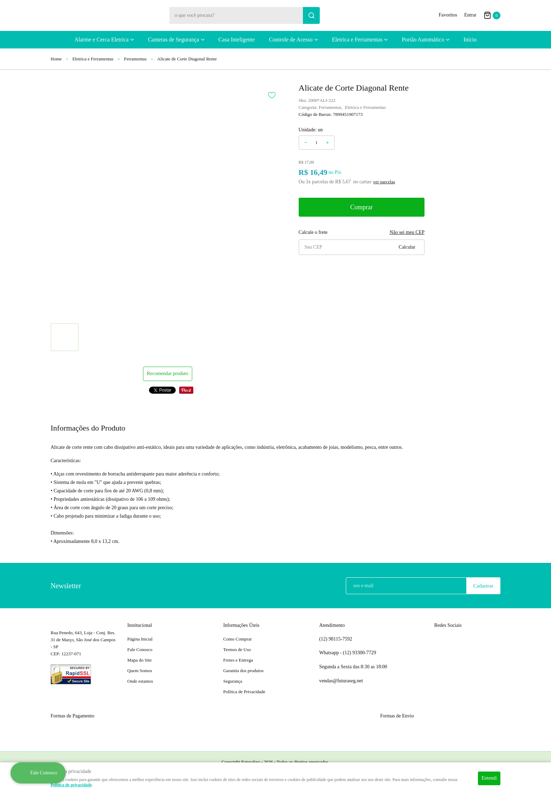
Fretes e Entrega (238, 660)
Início (470, 39)
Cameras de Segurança (173, 39)
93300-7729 (360, 652)
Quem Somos (139, 670)
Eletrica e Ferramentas (357, 39)
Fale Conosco (139, 649)
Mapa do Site (139, 660)
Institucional (139, 625)
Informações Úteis (241, 625)
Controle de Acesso (290, 39)
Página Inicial (140, 639)
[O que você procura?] (311, 15)
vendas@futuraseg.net (341, 680)
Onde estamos (140, 681)
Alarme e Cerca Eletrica (101, 39)
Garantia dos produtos (243, 670)
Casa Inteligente (237, 39)
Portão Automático (423, 39)
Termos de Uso (237, 649)
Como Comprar (237, 639)
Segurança (232, 681)
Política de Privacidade (244, 691)
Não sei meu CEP (407, 232)
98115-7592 (335, 639)
